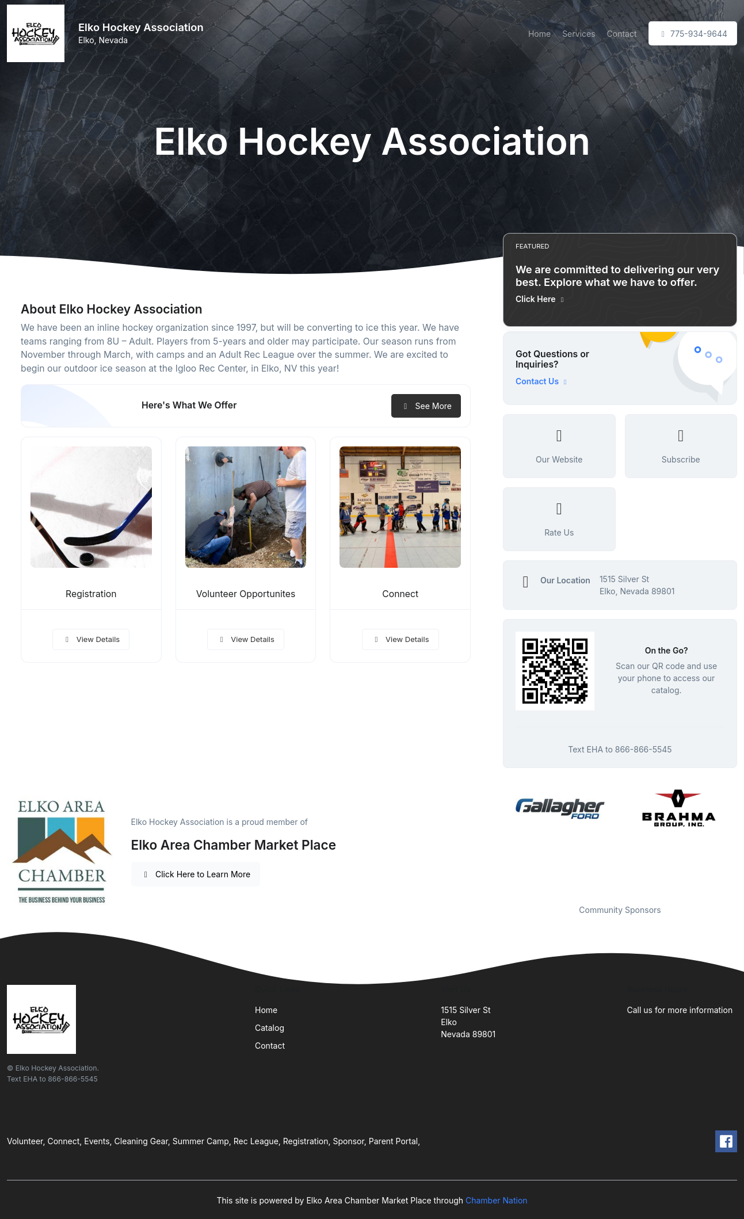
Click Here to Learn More (196, 874)
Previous (494, 838)
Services (578, 34)
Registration (91, 594)
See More (426, 406)
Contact (622, 34)
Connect (400, 594)
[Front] (38, 33)
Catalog (269, 1028)
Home (539, 34)
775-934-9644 (692, 34)
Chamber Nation (497, 1200)
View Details (91, 639)
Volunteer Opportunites (246, 594)
